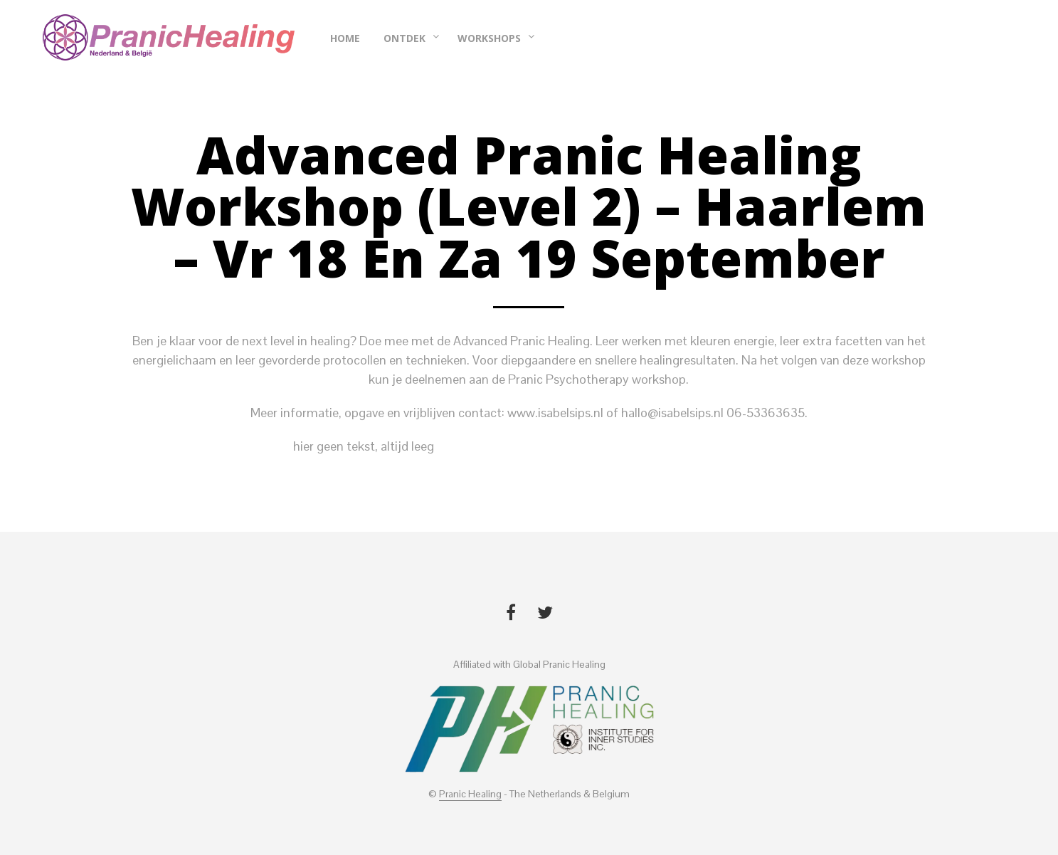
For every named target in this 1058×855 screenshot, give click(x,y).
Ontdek (404, 38)
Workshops (489, 38)
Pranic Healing (470, 794)
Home (345, 38)
